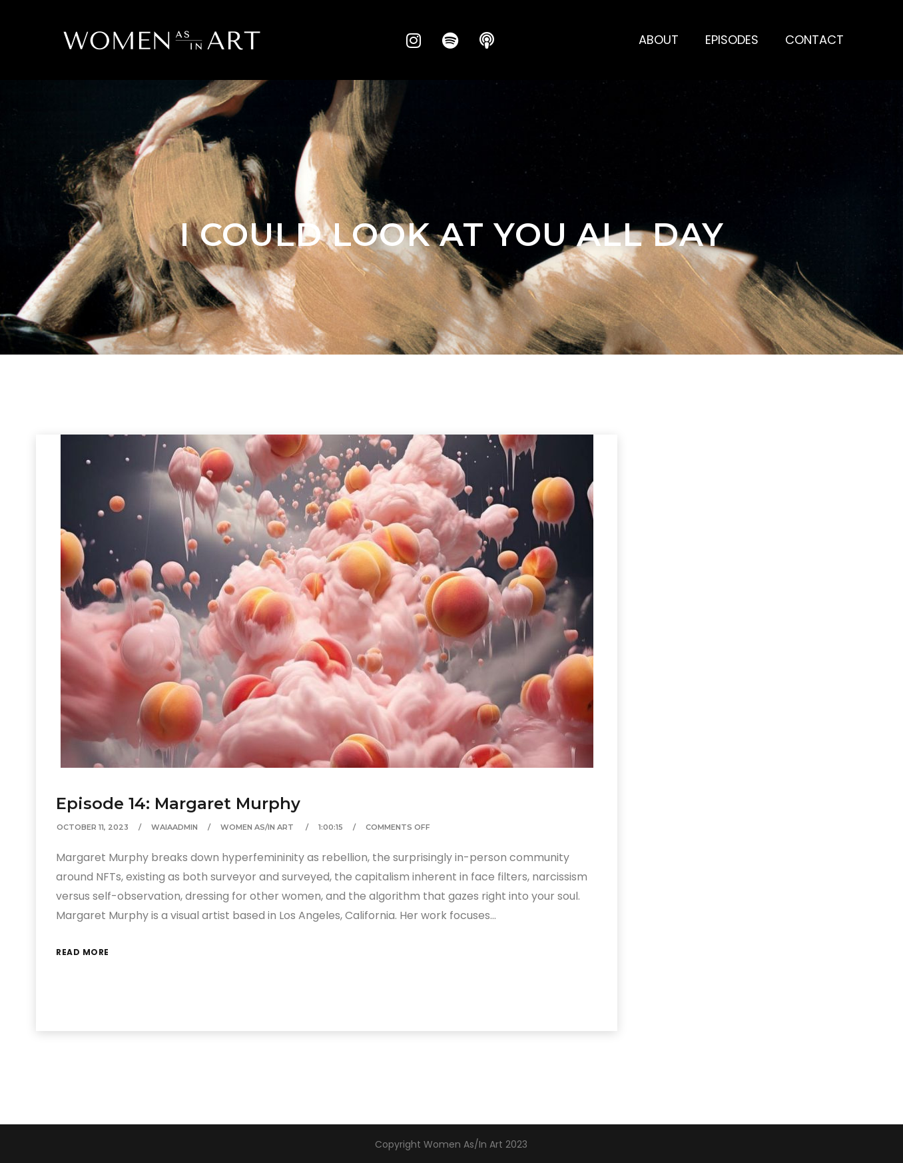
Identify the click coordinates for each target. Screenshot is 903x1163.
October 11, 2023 (93, 827)
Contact (814, 39)
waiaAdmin (174, 827)
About (659, 39)
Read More (82, 952)
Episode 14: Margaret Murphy (178, 803)
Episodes (731, 39)
